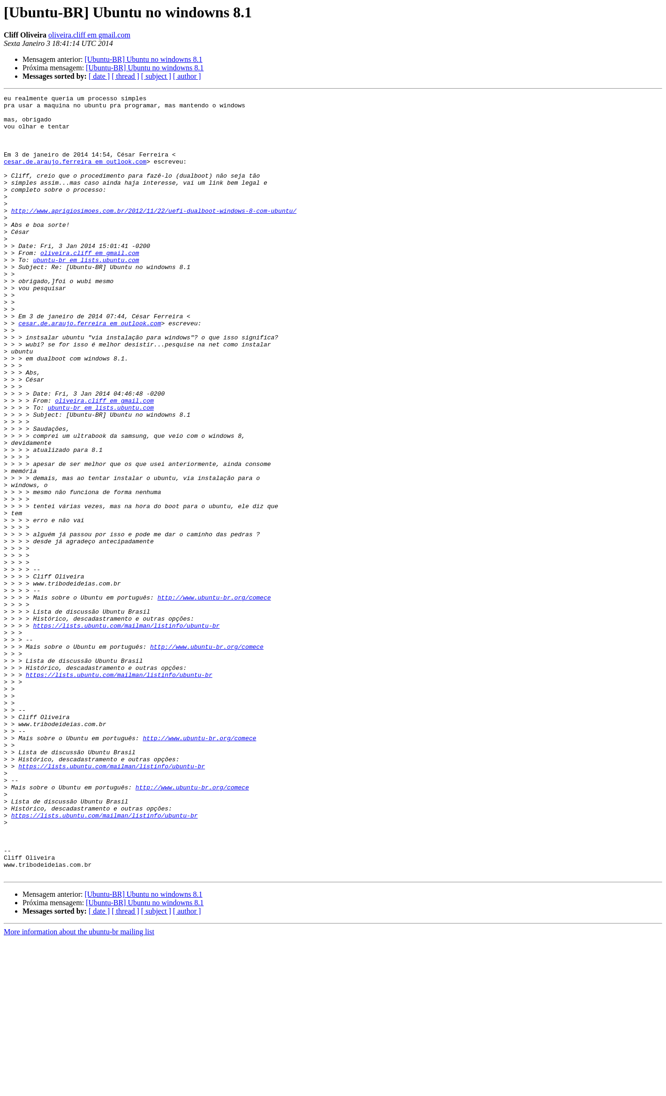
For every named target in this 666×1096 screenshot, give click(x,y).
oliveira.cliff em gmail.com (89, 35)
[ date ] (99, 76)
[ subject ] (156, 76)
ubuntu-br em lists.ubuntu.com (86, 293)
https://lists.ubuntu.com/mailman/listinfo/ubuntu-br (126, 732)
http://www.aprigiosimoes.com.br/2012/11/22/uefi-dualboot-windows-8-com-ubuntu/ (153, 234)
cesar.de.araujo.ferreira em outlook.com (75, 175)
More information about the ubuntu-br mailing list (79, 1088)
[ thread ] (125, 76)
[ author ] (187, 76)
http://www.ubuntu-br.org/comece (214, 698)
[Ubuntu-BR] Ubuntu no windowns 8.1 (143, 59)
